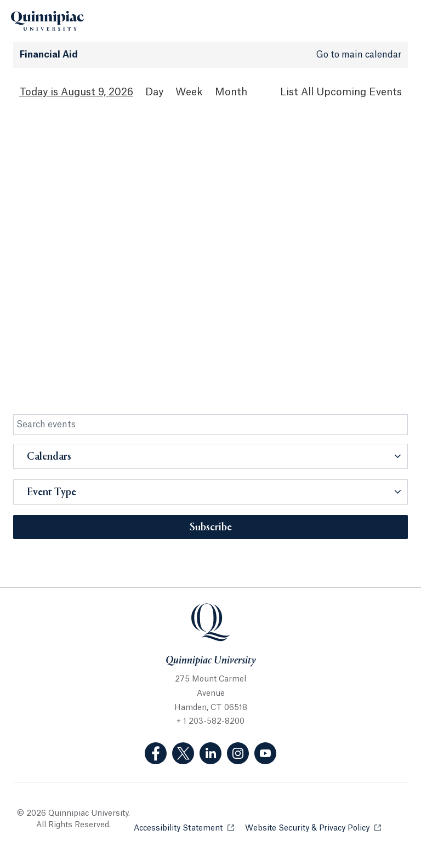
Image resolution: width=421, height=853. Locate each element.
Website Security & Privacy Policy (313, 827)
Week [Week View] (189, 92)
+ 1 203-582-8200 (210, 721)
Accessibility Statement (184, 827)
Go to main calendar (358, 54)
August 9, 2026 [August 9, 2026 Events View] (97, 92)
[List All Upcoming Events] (341, 92)
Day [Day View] (154, 92)
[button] (210, 456)
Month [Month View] (231, 92)
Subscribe (211, 527)
